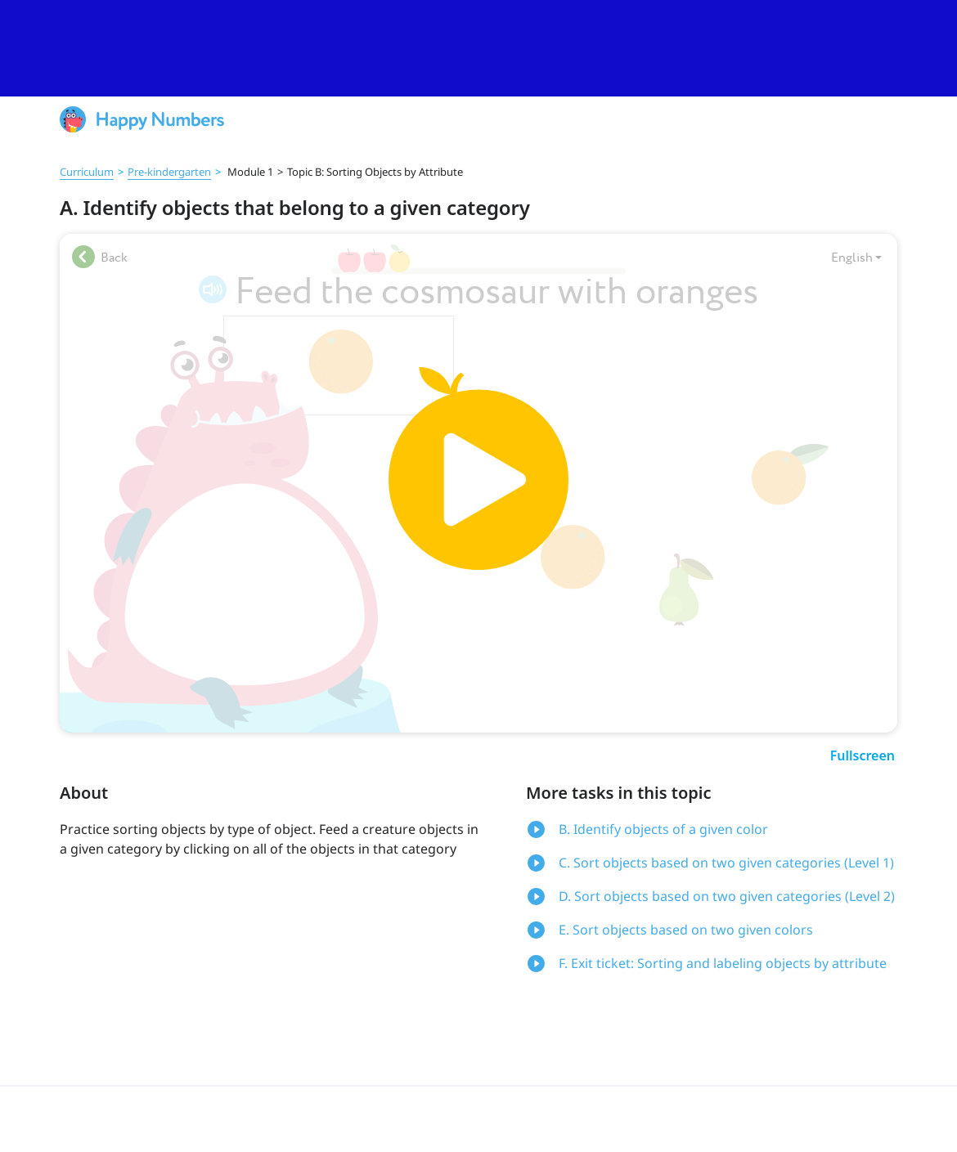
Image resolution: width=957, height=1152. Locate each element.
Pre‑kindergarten (169, 171)
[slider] (478, 48)
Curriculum (87, 171)
